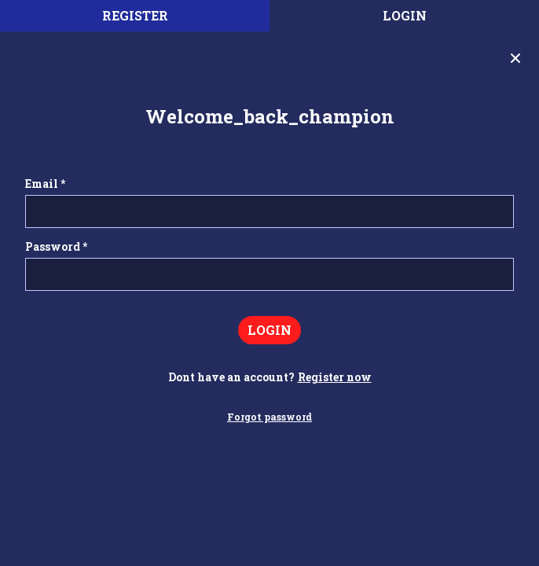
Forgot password (269, 416)
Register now (335, 376)
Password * (56, 246)
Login (405, 15)
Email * (45, 183)
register (135, 15)
